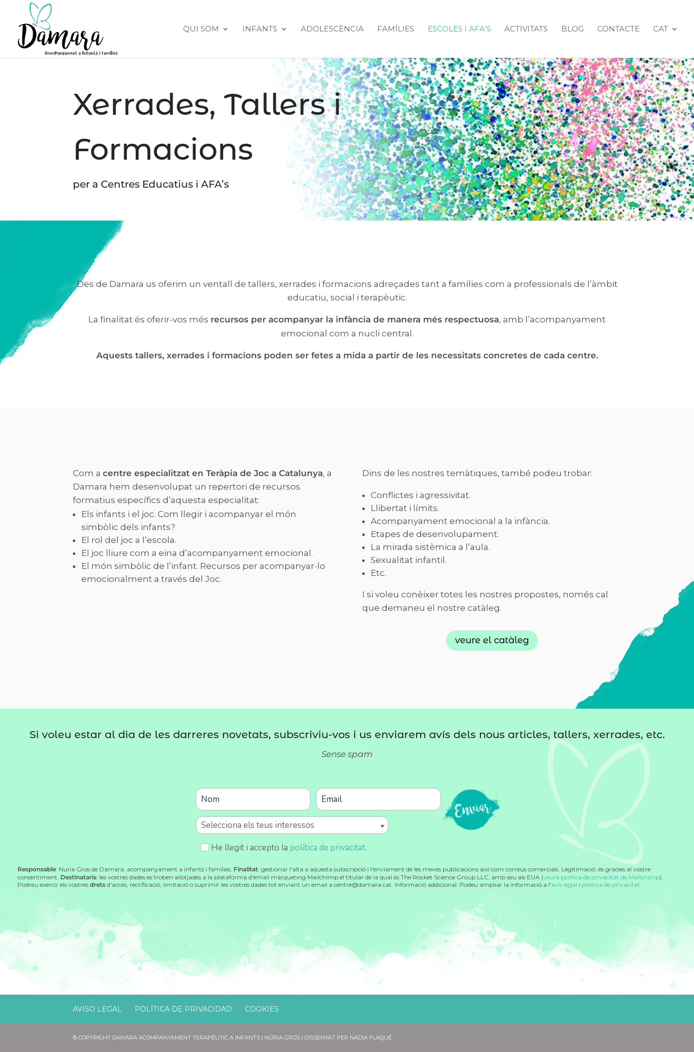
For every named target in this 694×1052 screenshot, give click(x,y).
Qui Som (201, 29)
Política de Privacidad (183, 1009)
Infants (259, 29)
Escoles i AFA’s (459, 29)
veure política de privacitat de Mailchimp (601, 877)
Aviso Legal (97, 1009)
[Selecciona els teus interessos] (292, 825)
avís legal (564, 884)
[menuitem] (665, 41)
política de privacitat (327, 847)
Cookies (262, 1009)
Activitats (526, 29)
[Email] (378, 799)
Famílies (395, 29)
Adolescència (332, 29)
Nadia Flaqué (371, 1037)
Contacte (618, 29)
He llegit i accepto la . (284, 847)
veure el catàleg (492, 640)
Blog (572, 29)
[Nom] (253, 799)
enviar (471, 807)
